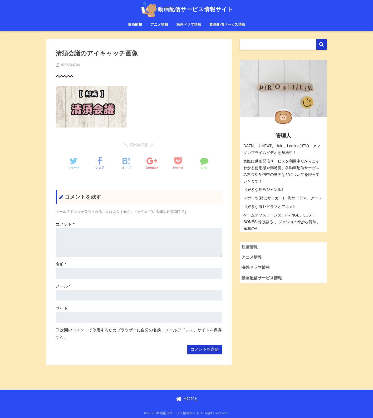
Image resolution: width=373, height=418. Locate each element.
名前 (61, 264)
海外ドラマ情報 (188, 24)
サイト (62, 308)
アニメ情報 (159, 24)
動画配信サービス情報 (227, 24)
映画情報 (135, 24)
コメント (65, 224)
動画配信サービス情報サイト (186, 9)
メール (63, 286)
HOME (186, 399)
